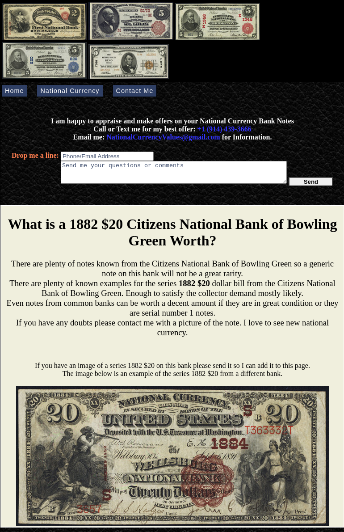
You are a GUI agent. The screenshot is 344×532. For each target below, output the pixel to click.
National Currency (69, 90)
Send (311, 185)
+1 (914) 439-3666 (224, 129)
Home (14, 90)
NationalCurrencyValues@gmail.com (162, 137)
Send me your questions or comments (174, 174)
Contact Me (135, 90)
